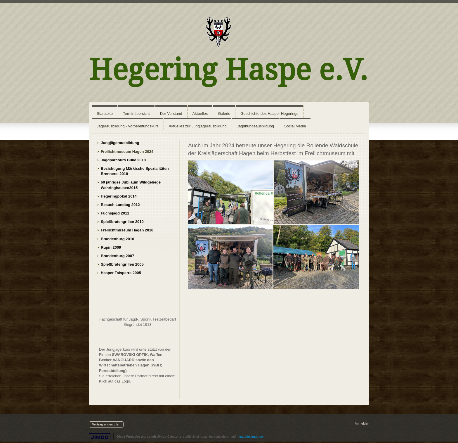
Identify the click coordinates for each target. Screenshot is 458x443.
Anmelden (362, 423)
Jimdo (99, 437)
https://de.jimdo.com (251, 436)
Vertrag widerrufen (106, 424)
